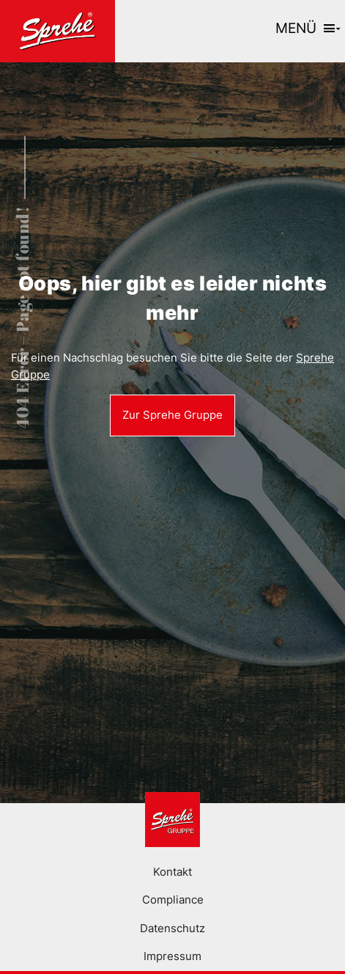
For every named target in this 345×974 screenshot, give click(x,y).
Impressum (172, 956)
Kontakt (172, 872)
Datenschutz (172, 928)
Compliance (173, 900)
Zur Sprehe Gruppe (172, 415)
